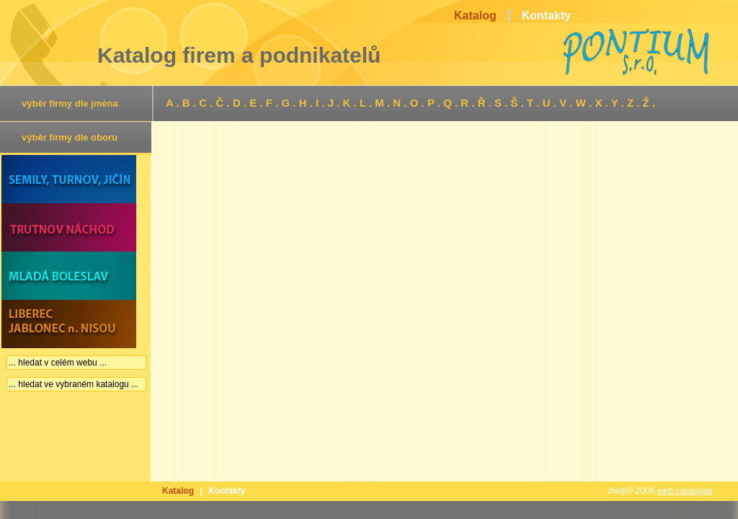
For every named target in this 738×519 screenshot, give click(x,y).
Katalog (178, 491)
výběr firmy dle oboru (69, 137)
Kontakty (226, 491)
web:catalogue (685, 491)
